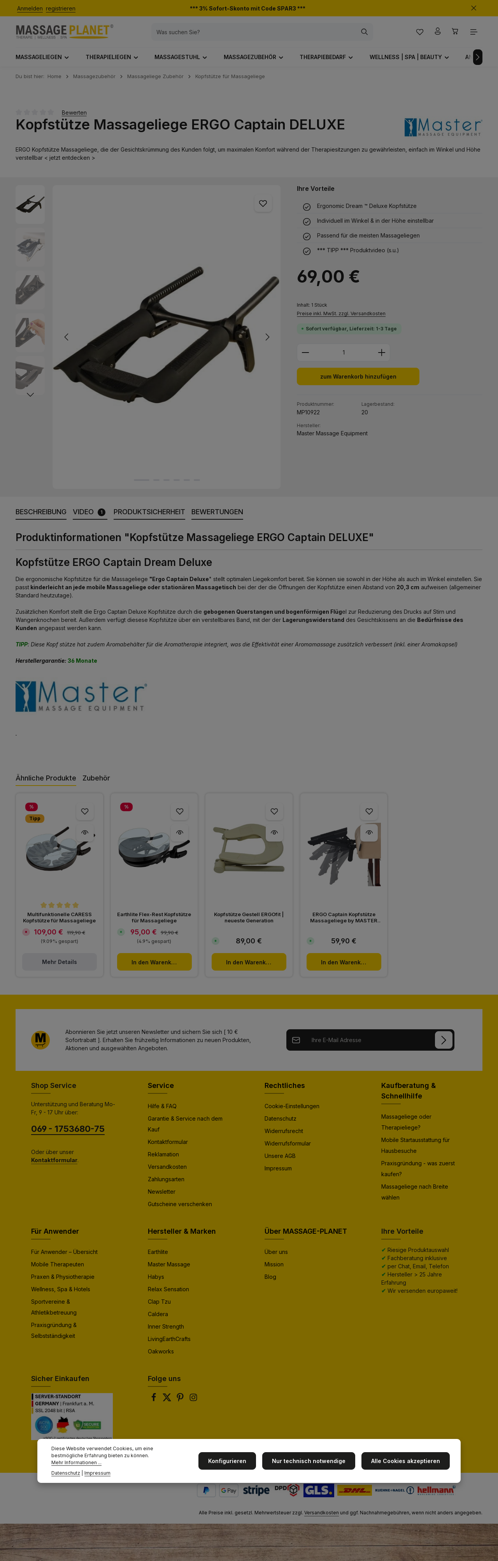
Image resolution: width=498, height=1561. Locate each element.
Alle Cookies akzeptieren (407, 1464)
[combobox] (262, 35)
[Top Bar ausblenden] (473, 8)
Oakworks (161, 1357)
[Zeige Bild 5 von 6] (187, 486)
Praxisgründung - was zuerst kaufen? (418, 1175)
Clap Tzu (159, 1307)
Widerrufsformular (288, 1149)
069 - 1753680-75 (68, 1135)
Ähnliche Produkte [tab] (46, 784)
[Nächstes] (477, 63)
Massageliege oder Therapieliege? (406, 1128)
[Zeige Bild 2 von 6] (156, 486)
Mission (274, 1270)
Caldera (158, 1320)
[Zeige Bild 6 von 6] (197, 486)
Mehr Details (59, 968)
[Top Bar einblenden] (473, 35)
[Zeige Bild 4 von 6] (177, 486)
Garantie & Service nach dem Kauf (185, 1130)
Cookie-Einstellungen (292, 1112)
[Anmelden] (443, 1046)
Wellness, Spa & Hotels (60, 1295)
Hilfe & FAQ (162, 1112)
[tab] (41, 518)
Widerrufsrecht (284, 1137)
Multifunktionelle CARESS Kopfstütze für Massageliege (59, 923)
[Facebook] (154, 1405)
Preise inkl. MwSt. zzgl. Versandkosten (341, 320)
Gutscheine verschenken (180, 1210)
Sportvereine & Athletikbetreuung (54, 1313)
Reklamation (163, 1160)
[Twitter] (168, 1405)
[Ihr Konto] (435, 35)
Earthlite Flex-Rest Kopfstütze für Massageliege (154, 923)
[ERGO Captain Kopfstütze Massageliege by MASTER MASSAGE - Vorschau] (369, 839)
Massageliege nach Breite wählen (414, 1198)
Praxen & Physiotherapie (63, 1283)
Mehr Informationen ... (142, 1462)
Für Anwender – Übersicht (64, 1258)
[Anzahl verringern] (305, 359)
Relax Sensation (168, 1295)
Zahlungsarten (166, 1185)
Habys (156, 1283)
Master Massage (169, 1270)
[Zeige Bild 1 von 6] (141, 486)
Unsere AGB (280, 1162)
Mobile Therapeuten (57, 1270)
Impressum (278, 1174)
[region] (148, 343)
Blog (270, 1283)
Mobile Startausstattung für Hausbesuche (415, 1151)
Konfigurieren (235, 1464)
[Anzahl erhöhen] (382, 359)
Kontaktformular (168, 1148)
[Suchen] (372, 35)
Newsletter (161, 1197)
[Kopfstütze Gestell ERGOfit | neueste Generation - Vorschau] (274, 839)
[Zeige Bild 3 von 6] (166, 486)
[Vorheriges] (67, 343)
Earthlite (158, 1258)
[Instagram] (193, 1405)
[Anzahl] (343, 359)
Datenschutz (280, 1124)
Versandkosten (167, 1173)
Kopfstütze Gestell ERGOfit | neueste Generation (249, 923)
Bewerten (74, 118)
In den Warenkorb (156, 968)
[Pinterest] (181, 1405)
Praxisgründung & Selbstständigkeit (54, 1336)
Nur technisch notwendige (313, 1464)
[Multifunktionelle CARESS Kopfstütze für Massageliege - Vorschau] (85, 839)
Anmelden (30, 8)
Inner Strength (166, 1332)
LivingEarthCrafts (169, 1345)
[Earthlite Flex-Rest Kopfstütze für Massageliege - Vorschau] (179, 839)
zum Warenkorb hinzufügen (358, 384)
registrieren (60, 8)
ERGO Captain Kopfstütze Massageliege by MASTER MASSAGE (343, 923)
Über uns (276, 1258)
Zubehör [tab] (96, 784)
